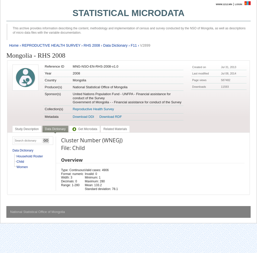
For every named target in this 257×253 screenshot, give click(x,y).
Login (238, 4)
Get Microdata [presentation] (84, 129)
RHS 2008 (92, 45)
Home (14, 45)
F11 (134, 45)
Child (20, 161)
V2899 (145, 45)
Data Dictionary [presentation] (55, 129)
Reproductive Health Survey (93, 109)
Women (22, 167)
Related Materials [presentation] (115, 129)
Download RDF (110, 117)
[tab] (26, 129)
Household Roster (30, 156)
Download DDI (83, 117)
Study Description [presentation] (27, 129)
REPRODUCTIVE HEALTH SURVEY (51, 45)
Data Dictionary (115, 45)
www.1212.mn (224, 4)
